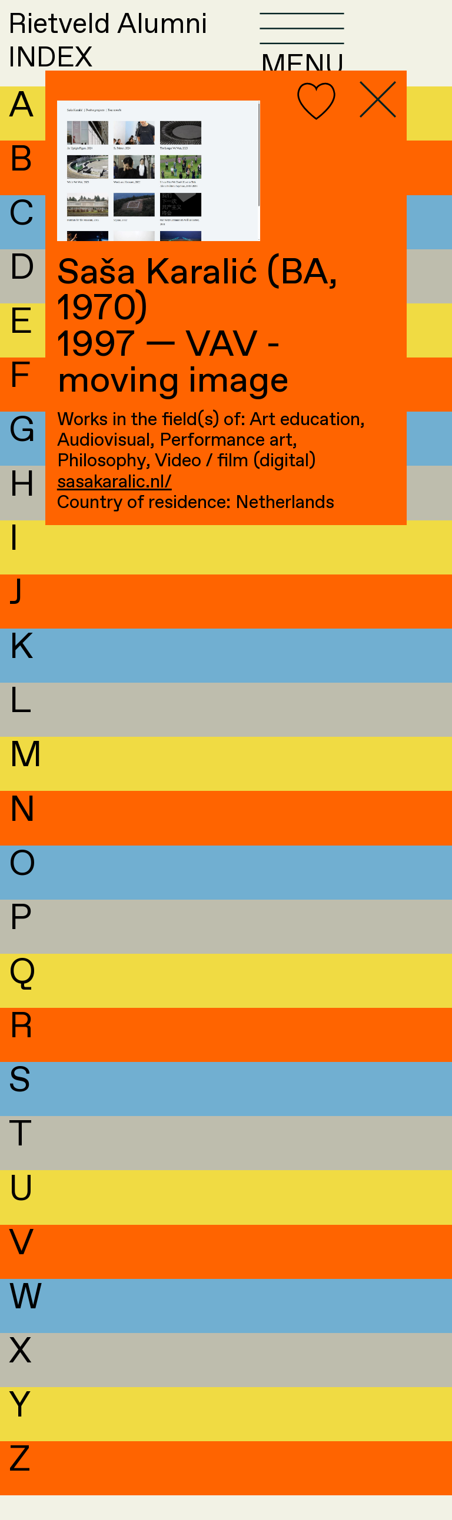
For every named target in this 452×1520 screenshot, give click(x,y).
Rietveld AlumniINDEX (139, 53)
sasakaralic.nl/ (114, 482)
